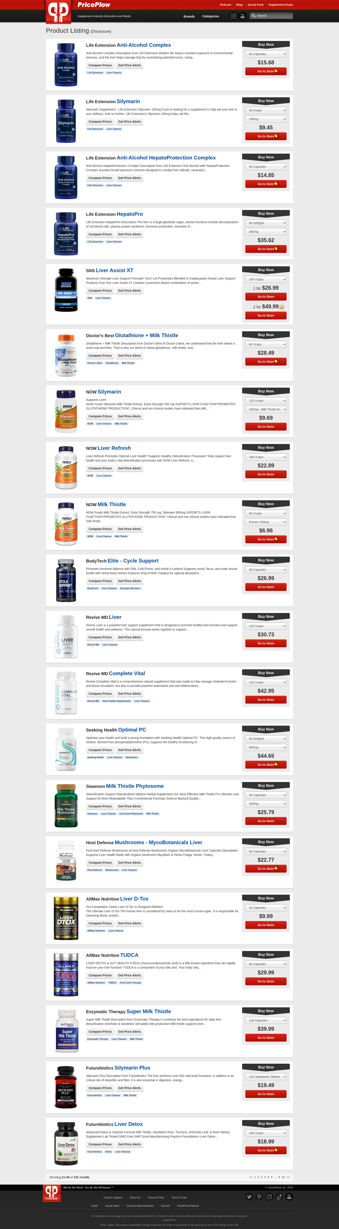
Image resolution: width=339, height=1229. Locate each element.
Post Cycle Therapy (130, 982)
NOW (90, 423)
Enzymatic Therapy (97, 1039)
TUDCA (112, 982)
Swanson (92, 813)
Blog (239, 4)
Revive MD (93, 644)
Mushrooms (112, 870)
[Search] (271, 15)
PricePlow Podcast (188, 1205)
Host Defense (94, 870)
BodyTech (92, 588)
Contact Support (112, 1197)
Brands (189, 16)
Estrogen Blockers (130, 588)
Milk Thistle (128, 363)
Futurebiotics (94, 1095)
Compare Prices (100, 65)
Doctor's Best (94, 363)
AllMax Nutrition (96, 930)
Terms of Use (179, 1197)
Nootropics (132, 757)
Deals (94, 1205)
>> (288, 1177)
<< (251, 1177)
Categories (210, 16)
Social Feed (255, 4)
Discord (165, 1205)
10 (283, 1177)
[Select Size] (266, 53)
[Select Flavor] (266, 118)
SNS (89, 298)
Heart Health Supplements (117, 701)
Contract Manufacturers (139, 1205)
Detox (108, 1151)
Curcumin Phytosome (131, 813)
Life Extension (95, 72)
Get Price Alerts (129, 65)
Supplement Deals (281, 4)
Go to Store (268, 71)
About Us (135, 1197)
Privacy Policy (156, 1197)
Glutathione (112, 363)
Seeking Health (95, 757)
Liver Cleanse (114, 72)
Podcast (225, 4)
